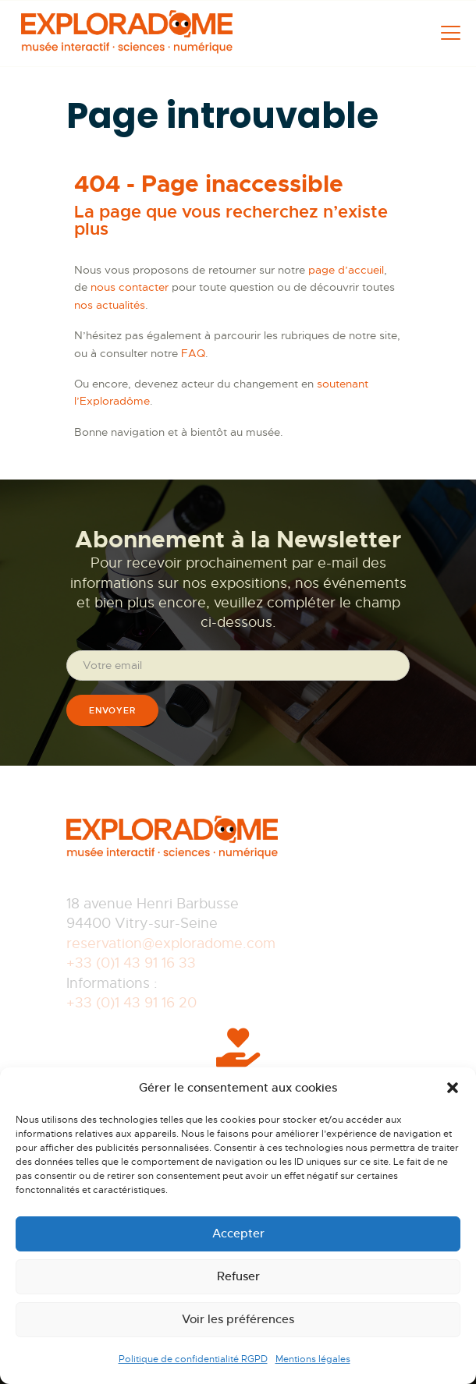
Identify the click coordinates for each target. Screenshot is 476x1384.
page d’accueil (346, 270)
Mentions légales (312, 1359)
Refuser (238, 1276)
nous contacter (130, 287)
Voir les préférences (238, 1318)
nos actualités (109, 305)
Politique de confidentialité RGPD (193, 1359)
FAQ (193, 353)
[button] (452, 1088)
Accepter (238, 1233)
